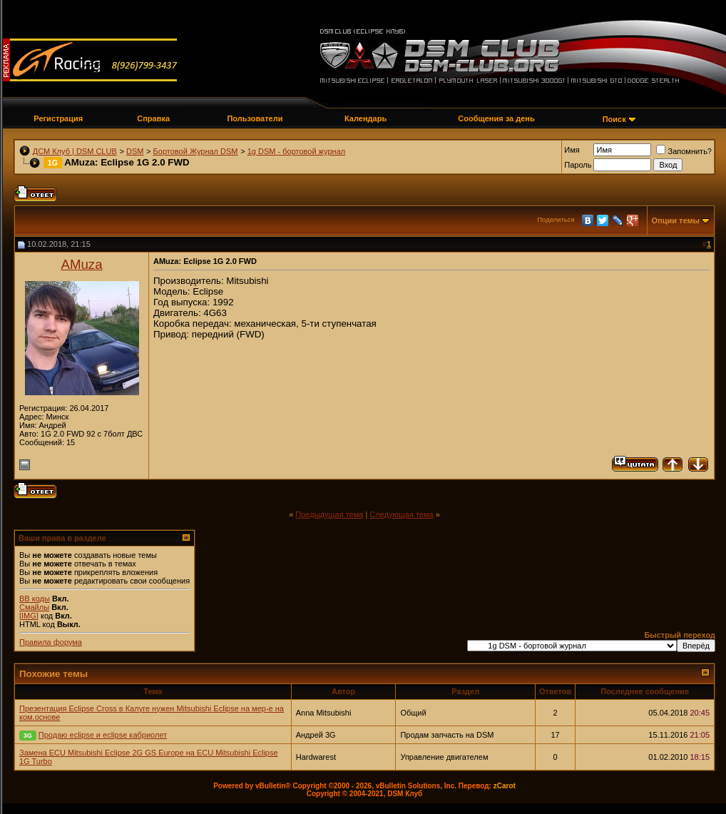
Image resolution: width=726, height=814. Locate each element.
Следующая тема (401, 514)
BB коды (34, 598)
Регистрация (58, 118)
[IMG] (29, 615)
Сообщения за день (496, 118)
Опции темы (676, 220)
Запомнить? (684, 151)
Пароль (577, 165)
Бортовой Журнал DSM (195, 151)
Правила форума (50, 642)
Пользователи (254, 118)
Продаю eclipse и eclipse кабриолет (103, 735)
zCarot (505, 786)
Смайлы (34, 607)
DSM (134, 151)
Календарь (365, 118)
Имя (571, 150)
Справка (153, 118)
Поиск (614, 119)
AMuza (81, 264)
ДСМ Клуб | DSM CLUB (75, 151)
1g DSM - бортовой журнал (296, 151)
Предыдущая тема (329, 514)
